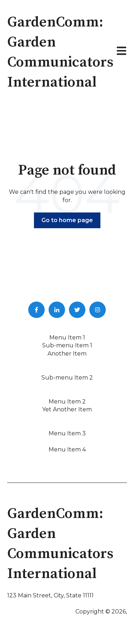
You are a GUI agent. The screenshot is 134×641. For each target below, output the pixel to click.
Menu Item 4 (67, 449)
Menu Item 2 (67, 401)
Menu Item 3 (67, 433)
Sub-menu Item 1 (67, 345)
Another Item (67, 353)
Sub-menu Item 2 (67, 377)
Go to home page (67, 220)
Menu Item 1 (67, 337)
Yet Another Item (67, 409)
